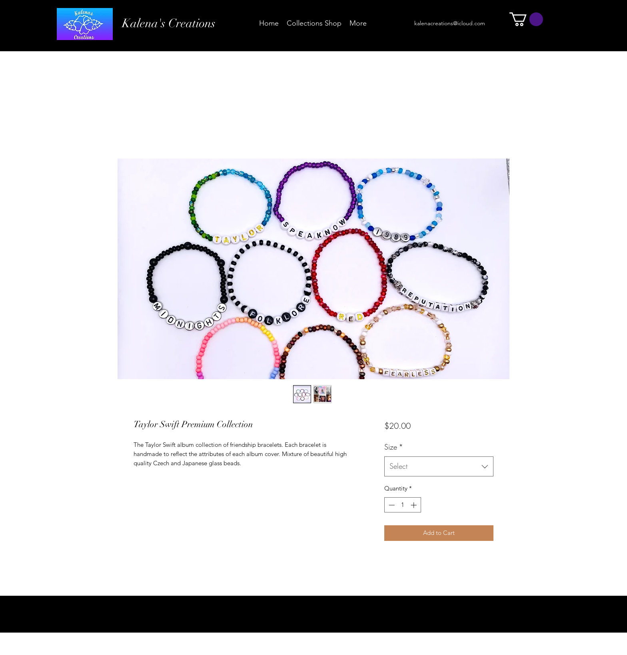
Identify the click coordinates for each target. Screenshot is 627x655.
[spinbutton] (402, 505)
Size (393, 447)
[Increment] (414, 505)
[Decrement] (390, 505)
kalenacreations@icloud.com (449, 23)
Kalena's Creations (169, 23)
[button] (526, 19)
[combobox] (438, 466)
